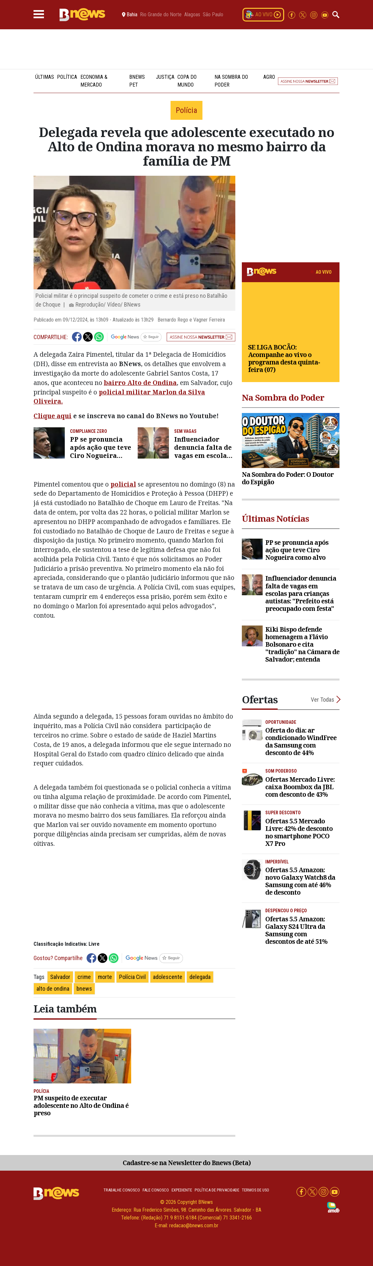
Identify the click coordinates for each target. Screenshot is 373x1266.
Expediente (182, 1190)
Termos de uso (255, 1190)
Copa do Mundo (187, 81)
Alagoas (192, 14)
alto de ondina (52, 988)
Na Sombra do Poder (231, 81)
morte (105, 976)
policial (123, 484)
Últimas (44, 77)
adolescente (167, 976)
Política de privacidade (217, 1190)
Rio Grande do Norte (161, 14)
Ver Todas (322, 699)
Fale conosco (156, 1190)
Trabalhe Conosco (122, 1190)
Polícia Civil (132, 976)
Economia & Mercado (93, 81)
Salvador (60, 976)
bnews (84, 988)
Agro (269, 77)
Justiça (165, 77)
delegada (200, 976)
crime (84, 976)
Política (67, 77)
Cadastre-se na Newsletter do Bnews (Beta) (187, 1162)
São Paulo (213, 14)
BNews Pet (137, 81)
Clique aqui (53, 415)
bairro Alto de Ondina (140, 382)
